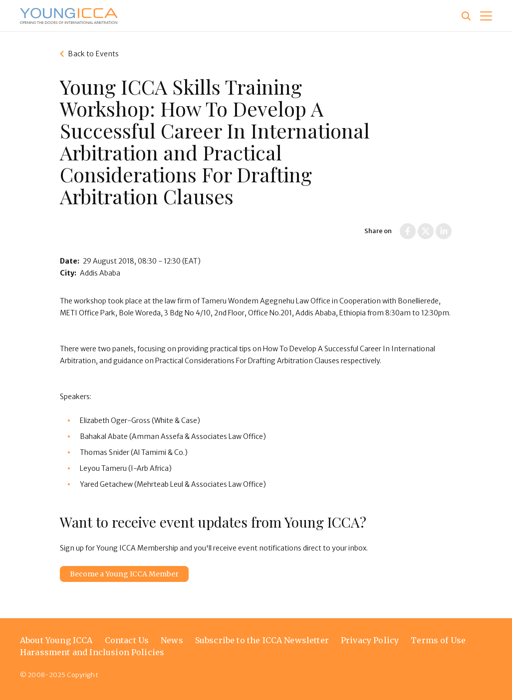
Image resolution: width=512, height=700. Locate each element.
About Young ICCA (56, 640)
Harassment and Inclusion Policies (92, 652)
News (172, 640)
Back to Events (93, 53)
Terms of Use (438, 640)
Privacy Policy (370, 640)
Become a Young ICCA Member (124, 573)
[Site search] (466, 16)
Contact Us (127, 640)
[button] (486, 16)
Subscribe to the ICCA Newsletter (262, 640)
